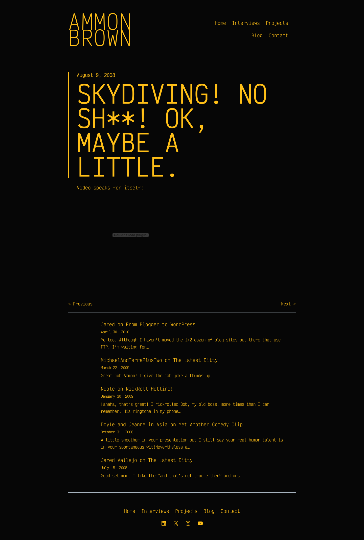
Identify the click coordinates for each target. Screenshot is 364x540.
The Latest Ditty (195, 360)
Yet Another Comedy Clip (211, 424)
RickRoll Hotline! (149, 388)
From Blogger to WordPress (160, 324)
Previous (83, 303)
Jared (108, 324)
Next (286, 303)
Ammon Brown (100, 29)
